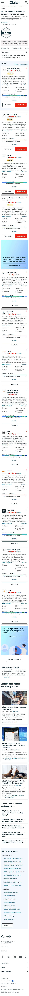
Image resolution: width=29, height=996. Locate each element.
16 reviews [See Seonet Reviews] (18, 353)
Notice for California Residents (8, 983)
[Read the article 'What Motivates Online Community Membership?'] (14, 707)
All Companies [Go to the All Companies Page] (5, 48)
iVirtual (9, 471)
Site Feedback (5, 947)
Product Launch (9, 797)
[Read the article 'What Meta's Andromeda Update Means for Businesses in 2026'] (14, 782)
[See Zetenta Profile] (4, 156)
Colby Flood (18, 785)
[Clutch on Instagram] (14, 957)
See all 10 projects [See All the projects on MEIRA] (6, 603)
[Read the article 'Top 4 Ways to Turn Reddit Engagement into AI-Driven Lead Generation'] (14, 744)
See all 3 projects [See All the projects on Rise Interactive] (6, 285)
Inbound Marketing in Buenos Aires (13, 865)
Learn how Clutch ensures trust (19, 44)
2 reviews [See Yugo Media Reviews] (18, 512)
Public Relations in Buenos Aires (12, 882)
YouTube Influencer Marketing (12, 909)
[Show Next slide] (26, 97)
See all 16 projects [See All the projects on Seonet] (6, 364)
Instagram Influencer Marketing (12, 912)
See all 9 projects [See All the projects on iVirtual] (6, 484)
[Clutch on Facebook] (2, 957)
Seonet (9, 351)
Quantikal (10, 312)
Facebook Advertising (9, 895)
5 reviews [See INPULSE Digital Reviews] (18, 116)
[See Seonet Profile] (4, 352)
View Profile (8, 105)
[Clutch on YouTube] (20, 957)
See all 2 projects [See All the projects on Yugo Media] (6, 523)
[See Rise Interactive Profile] (4, 273)
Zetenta (9, 155)
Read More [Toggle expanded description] (5, 22)
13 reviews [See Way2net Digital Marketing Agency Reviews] (18, 202)
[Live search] (26, 2)
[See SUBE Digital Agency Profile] (4, 69)
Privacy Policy (4, 978)
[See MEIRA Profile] (4, 591)
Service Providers (6, 971)
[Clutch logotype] (6, 936)
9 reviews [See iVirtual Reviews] (18, 473)
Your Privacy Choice (6, 981)
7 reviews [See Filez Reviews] (18, 434)
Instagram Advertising (10, 899)
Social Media (7, 722)
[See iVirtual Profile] (4, 472)
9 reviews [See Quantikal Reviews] (18, 314)
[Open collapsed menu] (2, 2)
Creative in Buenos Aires (10, 878)
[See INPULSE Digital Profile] (4, 115)
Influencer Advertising (9, 902)
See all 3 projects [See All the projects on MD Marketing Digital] (6, 562)
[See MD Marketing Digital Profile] (4, 550)
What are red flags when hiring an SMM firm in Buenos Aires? (12, 842)
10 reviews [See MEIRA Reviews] (18, 592)
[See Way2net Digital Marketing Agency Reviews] (12, 202)
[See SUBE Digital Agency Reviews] (12, 70)
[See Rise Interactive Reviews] (12, 274)
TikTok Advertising (9, 916)
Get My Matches (13, 265)
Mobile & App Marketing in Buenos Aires (14, 872)
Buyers (3, 967)
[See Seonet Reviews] (12, 353)
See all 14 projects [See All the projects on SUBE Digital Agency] (7, 84)
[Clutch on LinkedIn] (26, 957)
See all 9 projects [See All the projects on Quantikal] (6, 325)
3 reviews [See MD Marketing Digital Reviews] (18, 551)
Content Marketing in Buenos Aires (13, 858)
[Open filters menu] (26, 52)
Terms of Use (4, 986)
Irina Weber (16, 749)
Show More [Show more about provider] (23, 84)
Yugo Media (10, 510)
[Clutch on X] (8, 957)
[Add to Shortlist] (26, 67)
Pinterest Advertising (9, 906)
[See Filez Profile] (4, 432)
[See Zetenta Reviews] (12, 157)
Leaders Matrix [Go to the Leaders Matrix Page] (17, 48)
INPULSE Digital (12, 114)
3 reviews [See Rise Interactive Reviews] (18, 275)
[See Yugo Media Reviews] (12, 512)
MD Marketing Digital (13, 549)
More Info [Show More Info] (14, 100)
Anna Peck (15, 711)
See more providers (13, 659)
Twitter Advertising (9, 919)
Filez (8, 432)
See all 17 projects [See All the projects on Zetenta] (6, 171)
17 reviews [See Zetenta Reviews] (18, 157)
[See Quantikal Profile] (4, 312)
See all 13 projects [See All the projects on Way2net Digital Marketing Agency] (6, 216)
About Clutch (4, 963)
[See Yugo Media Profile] (4, 511)
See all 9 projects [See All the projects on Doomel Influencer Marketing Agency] (6, 405)
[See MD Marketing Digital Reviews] (12, 551)
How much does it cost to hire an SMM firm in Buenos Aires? (12, 820)
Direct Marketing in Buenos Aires (12, 868)
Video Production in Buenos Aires (13, 885)
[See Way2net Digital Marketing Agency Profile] (4, 198)
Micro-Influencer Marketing (11, 892)
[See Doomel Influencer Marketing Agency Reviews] (12, 394)
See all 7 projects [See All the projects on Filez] (6, 445)
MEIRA (9, 590)
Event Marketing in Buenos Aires (12, 875)
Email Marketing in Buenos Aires (12, 861)
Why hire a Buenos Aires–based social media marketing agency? (12, 813)
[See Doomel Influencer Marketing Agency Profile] (4, 391)
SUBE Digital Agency (13, 68)
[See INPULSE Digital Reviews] (12, 116)
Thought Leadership (18, 758)
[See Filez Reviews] (12, 433)
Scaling (14, 722)
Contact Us (4, 951)
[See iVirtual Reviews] (12, 473)
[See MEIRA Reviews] (12, 592)
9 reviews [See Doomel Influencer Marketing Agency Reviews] (18, 394)
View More (6, 925)
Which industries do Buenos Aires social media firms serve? (13, 827)
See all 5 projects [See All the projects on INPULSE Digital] (6, 130)
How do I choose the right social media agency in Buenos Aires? (13, 834)
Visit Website (21, 105)
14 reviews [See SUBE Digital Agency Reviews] (19, 70)
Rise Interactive (11, 272)
